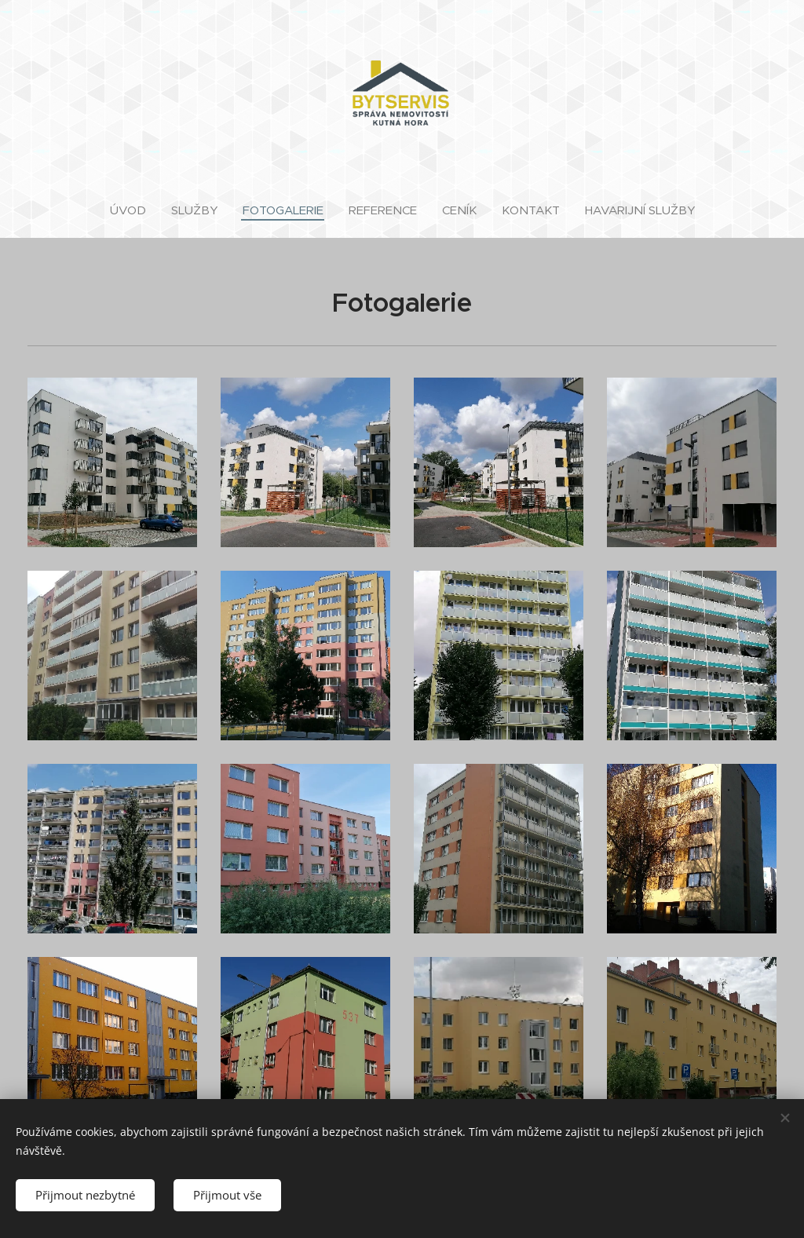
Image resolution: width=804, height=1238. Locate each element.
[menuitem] (134, 210)
